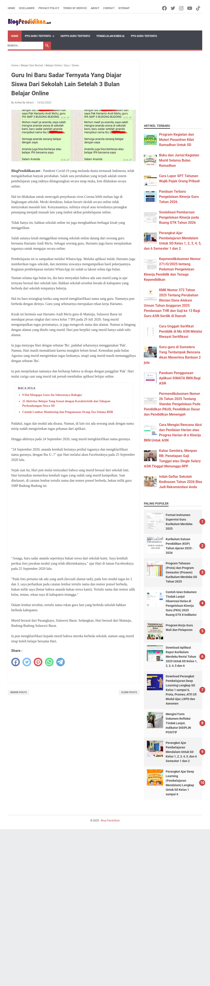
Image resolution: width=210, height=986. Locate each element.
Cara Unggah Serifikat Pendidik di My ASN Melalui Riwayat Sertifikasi (180, 331)
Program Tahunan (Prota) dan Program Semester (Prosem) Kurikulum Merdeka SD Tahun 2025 (181, 572)
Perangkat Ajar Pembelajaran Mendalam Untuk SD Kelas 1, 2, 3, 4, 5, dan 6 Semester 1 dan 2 (181, 752)
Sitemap (124, 8)
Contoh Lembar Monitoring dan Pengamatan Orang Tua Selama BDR (67, 412)
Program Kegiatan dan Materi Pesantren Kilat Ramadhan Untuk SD (176, 139)
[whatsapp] (49, 662)
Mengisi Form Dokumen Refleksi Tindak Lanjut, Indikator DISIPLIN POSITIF (178, 723)
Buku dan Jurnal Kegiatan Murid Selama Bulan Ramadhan (179, 160)
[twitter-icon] (173, 8)
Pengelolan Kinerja (110, 36)
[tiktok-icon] (198, 8)
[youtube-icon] (190, 8)
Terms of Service (75, 8)
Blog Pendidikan (110, 820)
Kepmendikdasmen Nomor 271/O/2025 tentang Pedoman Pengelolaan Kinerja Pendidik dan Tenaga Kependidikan (172, 269)
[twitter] (26, 662)
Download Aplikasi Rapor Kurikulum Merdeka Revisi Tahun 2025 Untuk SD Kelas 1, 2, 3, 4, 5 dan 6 (181, 656)
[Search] (24, 45)
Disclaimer (27, 8)
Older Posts (129, 692)
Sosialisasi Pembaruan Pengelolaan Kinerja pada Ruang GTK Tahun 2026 (179, 217)
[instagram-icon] (181, 8)
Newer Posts (18, 692)
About (95, 8)
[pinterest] (38, 662)
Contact (109, 8)
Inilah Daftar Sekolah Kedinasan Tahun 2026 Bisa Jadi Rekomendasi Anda (180, 482)
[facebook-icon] (165, 8)
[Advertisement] (73, 522)
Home (11, 8)
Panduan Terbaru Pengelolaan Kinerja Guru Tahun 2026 (179, 196)
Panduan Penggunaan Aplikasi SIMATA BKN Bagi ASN (179, 378)
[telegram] (60, 662)
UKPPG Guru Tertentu (75, 36)
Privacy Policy (48, 8)
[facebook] (15, 662)
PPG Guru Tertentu (38, 36)
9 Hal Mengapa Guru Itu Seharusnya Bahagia (52, 395)
